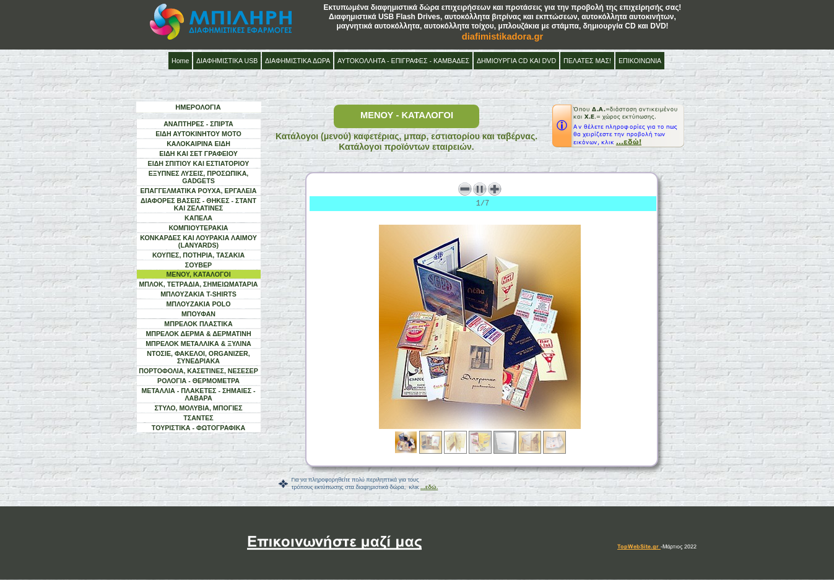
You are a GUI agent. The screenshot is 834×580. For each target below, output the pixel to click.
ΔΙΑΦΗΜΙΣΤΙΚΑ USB (227, 60)
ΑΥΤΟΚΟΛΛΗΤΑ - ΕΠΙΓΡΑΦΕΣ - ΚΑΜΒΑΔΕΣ (403, 60)
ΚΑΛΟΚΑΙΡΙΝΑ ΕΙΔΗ (198, 143)
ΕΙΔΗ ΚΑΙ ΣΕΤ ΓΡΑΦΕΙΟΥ (198, 153)
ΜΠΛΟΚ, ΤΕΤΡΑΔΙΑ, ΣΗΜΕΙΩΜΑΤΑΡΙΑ (198, 284)
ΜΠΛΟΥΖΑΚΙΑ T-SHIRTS (198, 294)
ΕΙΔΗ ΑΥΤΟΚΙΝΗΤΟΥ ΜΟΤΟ (198, 133)
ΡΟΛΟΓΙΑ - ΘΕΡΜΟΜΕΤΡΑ (198, 380)
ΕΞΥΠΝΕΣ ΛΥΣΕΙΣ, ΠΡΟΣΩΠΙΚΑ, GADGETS (199, 177)
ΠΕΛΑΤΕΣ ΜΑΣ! (587, 60)
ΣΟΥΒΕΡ (198, 265)
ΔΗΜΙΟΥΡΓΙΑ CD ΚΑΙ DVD (516, 60)
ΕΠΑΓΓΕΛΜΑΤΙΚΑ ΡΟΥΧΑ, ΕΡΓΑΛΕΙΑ (199, 190)
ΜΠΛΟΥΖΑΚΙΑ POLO (198, 304)
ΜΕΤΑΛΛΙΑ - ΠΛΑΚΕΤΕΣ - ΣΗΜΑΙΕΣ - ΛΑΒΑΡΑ (198, 394)
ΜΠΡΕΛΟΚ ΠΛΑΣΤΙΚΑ (198, 323)
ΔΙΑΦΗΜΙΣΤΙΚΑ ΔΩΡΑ (297, 60)
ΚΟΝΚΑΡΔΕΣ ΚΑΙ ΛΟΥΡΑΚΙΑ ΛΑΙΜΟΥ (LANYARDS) (198, 241)
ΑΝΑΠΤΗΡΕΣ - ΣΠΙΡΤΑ (198, 124)
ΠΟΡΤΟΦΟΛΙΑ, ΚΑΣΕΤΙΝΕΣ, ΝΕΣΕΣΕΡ (198, 370)
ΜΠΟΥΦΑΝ (198, 314)
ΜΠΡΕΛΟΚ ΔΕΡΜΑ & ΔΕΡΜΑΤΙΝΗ (198, 333)
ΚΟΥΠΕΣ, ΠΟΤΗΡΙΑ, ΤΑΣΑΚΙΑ (198, 255)
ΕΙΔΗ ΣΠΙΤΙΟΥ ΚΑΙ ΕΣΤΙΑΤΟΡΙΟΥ (199, 163)
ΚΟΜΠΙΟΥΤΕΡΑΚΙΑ (198, 228)
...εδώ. (429, 487)
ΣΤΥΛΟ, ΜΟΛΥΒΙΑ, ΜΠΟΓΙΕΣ (198, 408)
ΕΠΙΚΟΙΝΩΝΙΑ (640, 60)
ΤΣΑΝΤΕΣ (198, 418)
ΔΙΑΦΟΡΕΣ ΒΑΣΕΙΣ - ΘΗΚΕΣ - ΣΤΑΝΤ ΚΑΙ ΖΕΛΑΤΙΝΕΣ (198, 204)
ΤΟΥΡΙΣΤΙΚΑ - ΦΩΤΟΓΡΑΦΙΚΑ (198, 427)
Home (180, 60)
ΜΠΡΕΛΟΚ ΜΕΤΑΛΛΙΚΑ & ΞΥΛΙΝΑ (198, 343)
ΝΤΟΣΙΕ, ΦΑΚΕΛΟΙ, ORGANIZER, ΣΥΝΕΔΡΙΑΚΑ (198, 357)
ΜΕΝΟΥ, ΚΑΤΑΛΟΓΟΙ (198, 274)
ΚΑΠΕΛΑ (198, 218)
